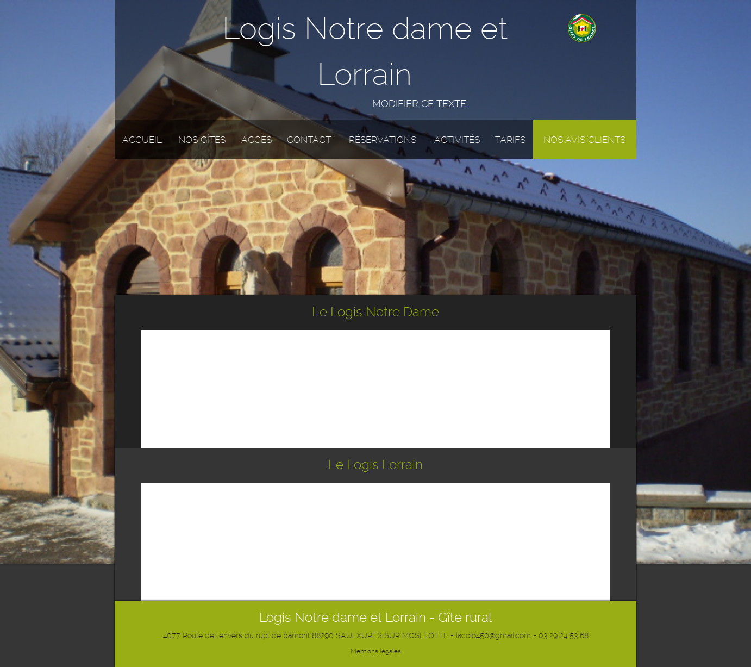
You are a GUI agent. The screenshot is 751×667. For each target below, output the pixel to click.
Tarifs (510, 139)
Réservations (382, 139)
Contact (309, 139)
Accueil (142, 139)
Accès (256, 139)
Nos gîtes (202, 139)
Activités (457, 139)
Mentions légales (376, 651)
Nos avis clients (584, 139)
